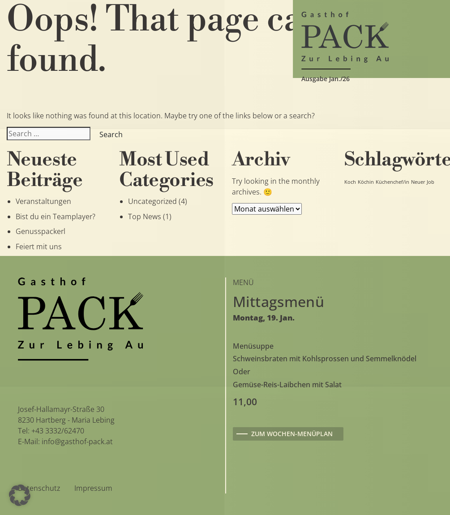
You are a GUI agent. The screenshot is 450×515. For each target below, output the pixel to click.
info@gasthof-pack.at (77, 441)
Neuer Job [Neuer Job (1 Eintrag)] (422, 182)
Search (111, 134)
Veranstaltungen (43, 201)
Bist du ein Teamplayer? (55, 216)
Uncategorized (152, 201)
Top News (144, 216)
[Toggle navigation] (32, 39)
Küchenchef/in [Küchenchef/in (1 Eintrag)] (392, 182)
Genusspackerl (40, 231)
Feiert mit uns (39, 246)
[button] (19, 495)
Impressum (93, 488)
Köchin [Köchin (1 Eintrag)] (366, 182)
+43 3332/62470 (57, 431)
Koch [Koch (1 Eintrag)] (350, 182)
